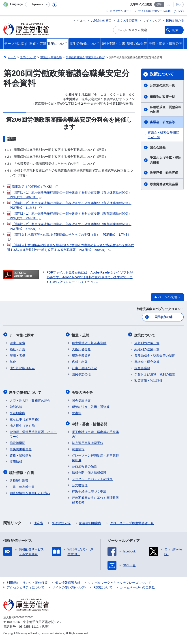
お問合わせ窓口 (101, 20)
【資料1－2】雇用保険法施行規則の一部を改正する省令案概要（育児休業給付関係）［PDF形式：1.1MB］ (69, 205)
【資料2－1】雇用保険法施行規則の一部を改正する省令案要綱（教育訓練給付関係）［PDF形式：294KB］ (69, 215)
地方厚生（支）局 (22, 423)
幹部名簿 (16, 404)
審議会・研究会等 (162, 122)
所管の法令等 (82, 391)
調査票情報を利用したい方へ (30, 490)
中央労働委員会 (21, 447)
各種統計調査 (19, 477)
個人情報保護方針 (67, 579)
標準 (159, 4)
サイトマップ (152, 20)
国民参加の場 (175, 20)
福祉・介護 (17, 348)
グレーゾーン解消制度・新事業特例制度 (95, 455)
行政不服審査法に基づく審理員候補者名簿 (95, 497)
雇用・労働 (17, 354)
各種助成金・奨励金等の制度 (165, 109)
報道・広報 (81, 334)
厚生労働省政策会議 (164, 184)
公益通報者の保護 (84, 463)
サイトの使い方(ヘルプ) (69, 584)
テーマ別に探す (22, 334)
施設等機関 (17, 440)
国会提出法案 (81, 398)
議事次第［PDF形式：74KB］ (32, 186)
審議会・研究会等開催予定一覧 (163, 135)
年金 (13, 360)
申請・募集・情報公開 (90, 421)
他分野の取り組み (22, 367)
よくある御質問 (127, 20)
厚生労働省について (26, 391)
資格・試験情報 (21, 453)
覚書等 (76, 411)
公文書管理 (80, 482)
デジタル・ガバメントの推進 (92, 476)
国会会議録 (158, 147)
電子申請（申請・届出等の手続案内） (95, 431)
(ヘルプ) (179, 11)
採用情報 (16, 459)
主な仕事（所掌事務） (25, 417)
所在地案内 (17, 411)
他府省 (38, 520)
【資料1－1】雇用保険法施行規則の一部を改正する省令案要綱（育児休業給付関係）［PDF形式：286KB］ (69, 194)
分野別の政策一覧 (162, 85)
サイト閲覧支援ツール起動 (154, 11)
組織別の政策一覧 (162, 97)
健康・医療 (17, 342)
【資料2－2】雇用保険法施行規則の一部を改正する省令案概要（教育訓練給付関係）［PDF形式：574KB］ (69, 226)
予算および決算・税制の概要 (165, 160)
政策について (162, 74)
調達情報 (78, 446)
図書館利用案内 (90, 520)
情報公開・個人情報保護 (89, 469)
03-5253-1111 (29, 623)
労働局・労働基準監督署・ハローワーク (33, 432)
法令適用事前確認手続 (87, 440)
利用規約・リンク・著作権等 (27, 579)
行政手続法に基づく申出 (89, 488)
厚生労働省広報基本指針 (89, 342)
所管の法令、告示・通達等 (91, 404)
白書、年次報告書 (22, 483)
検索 (175, 30)
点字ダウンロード (120, 11)
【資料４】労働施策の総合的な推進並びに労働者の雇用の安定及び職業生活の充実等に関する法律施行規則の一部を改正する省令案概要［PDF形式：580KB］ (70, 247)
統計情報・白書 (22, 470)
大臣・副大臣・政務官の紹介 (30, 398)
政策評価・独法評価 (164, 173)
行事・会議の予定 (84, 367)
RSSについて (102, 584)
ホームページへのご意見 (137, 584)
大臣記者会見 (81, 348)
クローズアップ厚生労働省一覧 (132, 520)
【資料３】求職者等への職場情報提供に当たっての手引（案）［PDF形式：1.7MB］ (69, 236)
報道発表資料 (81, 354)
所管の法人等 (61, 520)
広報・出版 (80, 360)
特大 (178, 4)
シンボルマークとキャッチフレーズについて (119, 579)
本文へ (81, 20)
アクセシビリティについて (25, 584)
